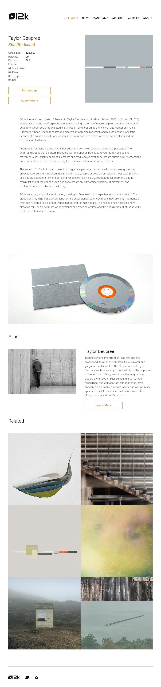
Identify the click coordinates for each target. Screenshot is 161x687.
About (147, 19)
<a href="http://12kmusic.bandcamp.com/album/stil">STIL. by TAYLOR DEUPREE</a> (81, 230)
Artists (133, 19)
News (85, 19)
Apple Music (28, 100)
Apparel (118, 19)
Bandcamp (100, 19)
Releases (71, 19)
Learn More (102, 404)
